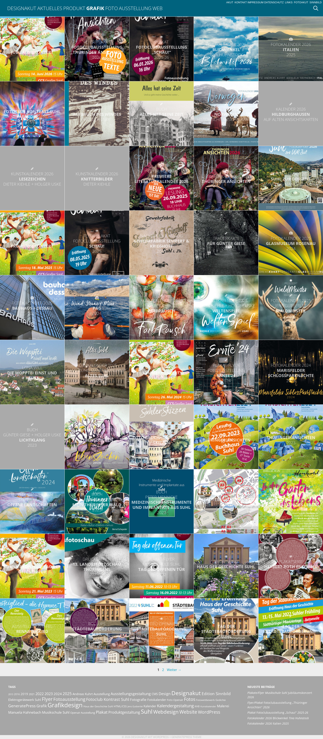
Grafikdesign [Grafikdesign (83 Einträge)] (65, 705)
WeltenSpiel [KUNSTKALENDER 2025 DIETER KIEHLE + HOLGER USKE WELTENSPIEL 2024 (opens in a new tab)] (226, 308)
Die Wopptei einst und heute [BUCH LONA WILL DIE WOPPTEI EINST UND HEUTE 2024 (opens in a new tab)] (32, 373)
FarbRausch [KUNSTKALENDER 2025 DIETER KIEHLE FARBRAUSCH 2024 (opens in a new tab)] (161, 308)
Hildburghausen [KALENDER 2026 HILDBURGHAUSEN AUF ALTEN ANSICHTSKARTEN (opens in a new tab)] (291, 114)
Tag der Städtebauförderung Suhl (226, 631)
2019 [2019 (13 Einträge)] (24, 694)
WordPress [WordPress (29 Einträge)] (209, 712)
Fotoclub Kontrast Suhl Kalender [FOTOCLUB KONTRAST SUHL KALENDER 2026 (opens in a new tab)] (32, 114)
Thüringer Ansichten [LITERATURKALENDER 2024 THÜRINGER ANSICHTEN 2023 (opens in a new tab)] (291, 437)
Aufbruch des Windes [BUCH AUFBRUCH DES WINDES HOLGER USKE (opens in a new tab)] (97, 114)
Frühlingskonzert (32, 243)
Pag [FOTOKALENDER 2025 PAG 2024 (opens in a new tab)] (97, 308)
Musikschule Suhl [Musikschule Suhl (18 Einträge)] (55, 712)
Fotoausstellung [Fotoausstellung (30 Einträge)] (69, 699)
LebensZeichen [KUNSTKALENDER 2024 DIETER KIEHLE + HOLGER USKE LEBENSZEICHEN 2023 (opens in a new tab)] (97, 437)
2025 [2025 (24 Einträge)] (67, 693)
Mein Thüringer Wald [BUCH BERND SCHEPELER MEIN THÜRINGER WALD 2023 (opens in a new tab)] (97, 502)
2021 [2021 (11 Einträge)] (32, 694)
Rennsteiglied (32, 631)
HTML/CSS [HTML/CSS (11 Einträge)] (120, 706)
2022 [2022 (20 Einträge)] (39, 693)
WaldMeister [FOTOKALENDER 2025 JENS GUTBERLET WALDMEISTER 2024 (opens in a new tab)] (291, 308)
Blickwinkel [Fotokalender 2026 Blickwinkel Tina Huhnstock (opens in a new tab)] (278, 718)
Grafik (95, 8)
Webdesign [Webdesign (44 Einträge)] (166, 711)
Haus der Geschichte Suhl (226, 567)
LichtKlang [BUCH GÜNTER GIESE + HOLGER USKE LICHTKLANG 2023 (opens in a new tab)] (32, 437)
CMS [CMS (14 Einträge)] (155, 694)
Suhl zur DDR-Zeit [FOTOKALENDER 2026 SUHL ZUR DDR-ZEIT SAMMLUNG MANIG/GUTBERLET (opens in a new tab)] (291, 179)
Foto (111, 8)
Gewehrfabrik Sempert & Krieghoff (161, 243)
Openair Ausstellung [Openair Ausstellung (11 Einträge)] (82, 712)
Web (157, 8)
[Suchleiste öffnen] (317, 8)
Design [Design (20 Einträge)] (165, 693)
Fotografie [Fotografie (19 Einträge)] (138, 699)
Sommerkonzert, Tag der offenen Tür (32, 567)
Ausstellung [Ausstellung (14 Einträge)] (102, 694)
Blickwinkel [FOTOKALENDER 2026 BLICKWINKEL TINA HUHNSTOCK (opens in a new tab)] (226, 49)
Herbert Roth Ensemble (291, 567)
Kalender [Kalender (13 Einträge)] (150, 706)
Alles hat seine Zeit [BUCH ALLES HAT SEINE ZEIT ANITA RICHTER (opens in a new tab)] (161, 114)
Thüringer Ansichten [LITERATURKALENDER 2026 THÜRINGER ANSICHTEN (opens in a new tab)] (226, 178)
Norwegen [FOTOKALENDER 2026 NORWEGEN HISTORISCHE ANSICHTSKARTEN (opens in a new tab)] (226, 114)
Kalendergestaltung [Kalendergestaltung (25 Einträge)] (175, 706)
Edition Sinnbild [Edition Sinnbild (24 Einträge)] (216, 693)
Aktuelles (49, 8)
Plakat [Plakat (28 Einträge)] (102, 712)
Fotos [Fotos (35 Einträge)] (189, 699)
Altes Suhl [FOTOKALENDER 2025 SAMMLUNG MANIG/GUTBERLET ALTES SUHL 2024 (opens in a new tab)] (97, 372)
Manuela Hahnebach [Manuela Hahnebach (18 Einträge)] (24, 712)
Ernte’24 (226, 372)
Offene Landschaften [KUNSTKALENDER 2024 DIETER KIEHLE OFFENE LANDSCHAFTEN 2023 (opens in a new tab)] (32, 502)
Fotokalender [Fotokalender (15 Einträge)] (156, 699)
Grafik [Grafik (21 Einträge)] (41, 705)
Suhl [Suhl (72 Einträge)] (146, 711)
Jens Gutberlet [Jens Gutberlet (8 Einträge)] (135, 706)
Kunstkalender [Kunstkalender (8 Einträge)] (208, 706)
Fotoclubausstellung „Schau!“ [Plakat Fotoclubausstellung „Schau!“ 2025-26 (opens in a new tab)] (277, 712)
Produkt (74, 8)
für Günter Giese (226, 243)
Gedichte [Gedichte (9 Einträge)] (220, 700)
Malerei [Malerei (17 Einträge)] (223, 706)
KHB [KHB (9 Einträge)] (197, 706)
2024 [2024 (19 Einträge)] (58, 693)
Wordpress (161, 737)
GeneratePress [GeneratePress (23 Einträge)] (22, 706)
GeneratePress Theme (186, 737)
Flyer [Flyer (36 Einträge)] (47, 699)
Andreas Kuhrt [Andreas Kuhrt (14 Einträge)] (83, 694)
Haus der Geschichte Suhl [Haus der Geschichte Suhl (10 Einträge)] (98, 706)
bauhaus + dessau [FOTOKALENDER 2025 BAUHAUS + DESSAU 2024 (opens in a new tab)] (32, 308)
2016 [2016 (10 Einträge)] (17, 694)
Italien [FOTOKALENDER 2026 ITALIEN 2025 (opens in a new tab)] (291, 49)
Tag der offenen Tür (161, 566)
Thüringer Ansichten (226, 437)
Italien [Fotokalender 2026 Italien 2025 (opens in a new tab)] (268, 723)
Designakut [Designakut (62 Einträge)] (186, 693)
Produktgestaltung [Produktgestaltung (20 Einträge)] (124, 712)
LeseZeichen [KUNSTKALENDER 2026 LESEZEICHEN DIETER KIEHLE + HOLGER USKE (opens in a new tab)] (32, 179)
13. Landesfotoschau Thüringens (97, 566)
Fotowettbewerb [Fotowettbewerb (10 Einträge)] (205, 700)
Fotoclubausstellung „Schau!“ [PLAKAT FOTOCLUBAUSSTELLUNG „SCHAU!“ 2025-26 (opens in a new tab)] (161, 49)
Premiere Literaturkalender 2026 (161, 178)
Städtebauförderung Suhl (226, 502)
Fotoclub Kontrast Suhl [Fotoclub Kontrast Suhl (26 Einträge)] (107, 699)
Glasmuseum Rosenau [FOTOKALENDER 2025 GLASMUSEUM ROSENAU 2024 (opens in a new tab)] (291, 243)
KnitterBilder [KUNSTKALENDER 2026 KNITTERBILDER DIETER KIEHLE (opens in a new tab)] (97, 179)
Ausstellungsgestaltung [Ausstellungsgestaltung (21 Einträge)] (131, 693)
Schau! (97, 243)
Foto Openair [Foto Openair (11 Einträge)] (175, 700)
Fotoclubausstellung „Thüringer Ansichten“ (97, 49)
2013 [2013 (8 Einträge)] (10, 694)
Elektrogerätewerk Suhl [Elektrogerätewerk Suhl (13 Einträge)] (24, 700)
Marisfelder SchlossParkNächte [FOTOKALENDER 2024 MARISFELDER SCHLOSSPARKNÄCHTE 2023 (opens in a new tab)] (291, 372)
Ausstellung (135, 8)
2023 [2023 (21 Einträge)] (48, 693)
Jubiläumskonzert (32, 49)
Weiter (174, 670)
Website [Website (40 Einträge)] (188, 712)
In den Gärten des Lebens (291, 502)
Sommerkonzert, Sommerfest (161, 373)
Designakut (21, 8)
